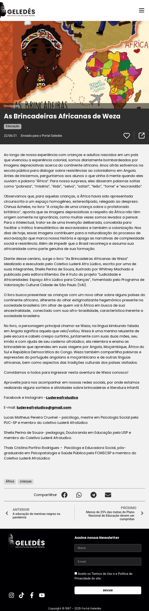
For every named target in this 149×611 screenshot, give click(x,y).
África (10, 481)
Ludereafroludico (62, 397)
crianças (26, 481)
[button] (64, 494)
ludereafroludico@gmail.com (44, 407)
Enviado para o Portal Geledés (41, 135)
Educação (12, 126)
